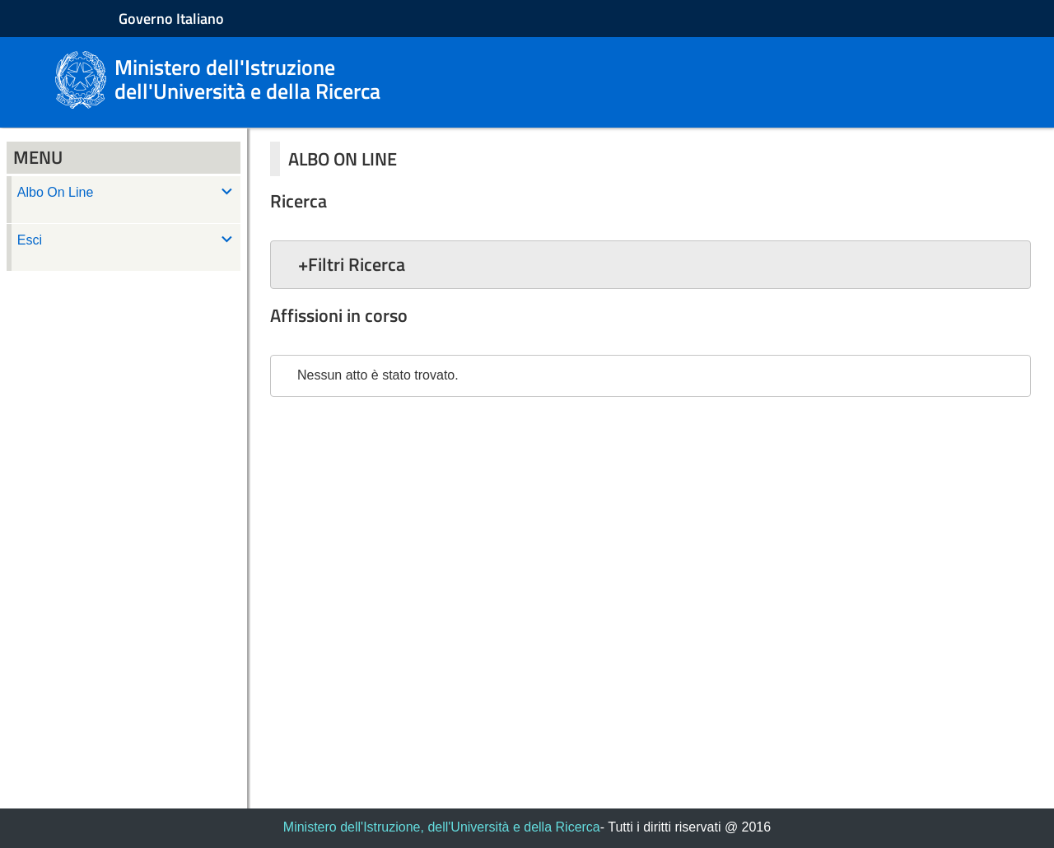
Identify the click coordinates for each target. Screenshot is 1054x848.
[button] (650, 264)
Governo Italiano (171, 18)
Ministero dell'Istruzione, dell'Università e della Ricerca (441, 827)
